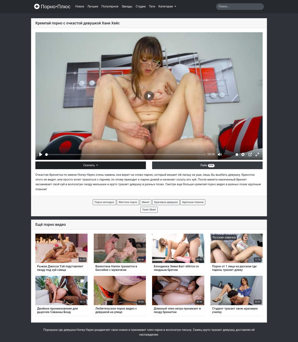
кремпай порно (205, 184)
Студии (141, 6)
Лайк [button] (207, 165)
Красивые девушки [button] (166, 202)
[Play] (40, 154)
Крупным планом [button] (192, 202)
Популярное (109, 6)
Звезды (127, 6)
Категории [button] (166, 6)
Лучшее (93, 6)
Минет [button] (146, 202)
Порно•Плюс (52, 7)
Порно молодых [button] (104, 202)
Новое (79, 6)
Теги (152, 6)
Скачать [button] (89, 165)
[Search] (240, 6)
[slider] (125, 155)
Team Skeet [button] (149, 209)
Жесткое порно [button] (128, 202)
